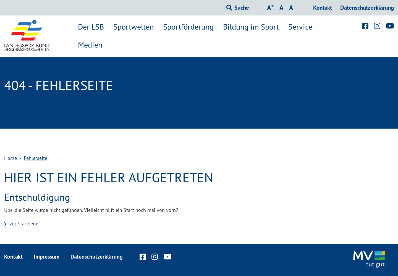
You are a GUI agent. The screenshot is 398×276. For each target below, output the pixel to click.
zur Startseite (24, 223)
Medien (90, 44)
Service (300, 26)
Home (10, 158)
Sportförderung (188, 26)
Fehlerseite (35, 158)
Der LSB (91, 26)
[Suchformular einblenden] (237, 7)
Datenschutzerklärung (367, 7)
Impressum (46, 256)
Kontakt (322, 7)
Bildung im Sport (251, 26)
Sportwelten (133, 26)
